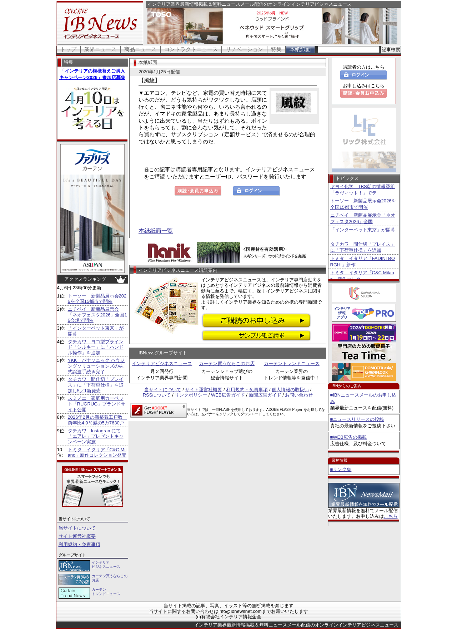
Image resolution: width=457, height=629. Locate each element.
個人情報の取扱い (290, 389)
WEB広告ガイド (228, 395)
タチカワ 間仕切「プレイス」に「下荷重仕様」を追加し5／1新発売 (96, 385)
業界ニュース (100, 49)
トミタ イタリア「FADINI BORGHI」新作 (362, 261)
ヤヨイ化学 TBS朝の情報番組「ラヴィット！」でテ (362, 190)
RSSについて (157, 395)
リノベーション (244, 49)
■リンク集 (341, 469)
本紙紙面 (300, 49)
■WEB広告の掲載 (348, 437)
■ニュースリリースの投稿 (357, 419)
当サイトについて (77, 528)
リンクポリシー (191, 395)
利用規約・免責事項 (79, 544)
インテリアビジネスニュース (162, 363)
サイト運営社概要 (77, 536)
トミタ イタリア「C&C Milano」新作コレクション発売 (97, 452)
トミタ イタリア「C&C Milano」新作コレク (362, 276)
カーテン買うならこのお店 (227, 363)
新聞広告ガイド (265, 395)
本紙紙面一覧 (156, 231)
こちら (391, 516)
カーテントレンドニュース (292, 363)
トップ (68, 49)
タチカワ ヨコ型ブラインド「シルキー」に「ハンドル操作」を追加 (96, 347)
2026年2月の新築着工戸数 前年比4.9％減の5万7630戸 (97, 420)
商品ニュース (140, 49)
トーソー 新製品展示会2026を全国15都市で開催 (97, 298)
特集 (276, 49)
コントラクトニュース (191, 49)
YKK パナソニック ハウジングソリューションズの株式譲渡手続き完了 (96, 366)
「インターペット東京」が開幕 (362, 229)
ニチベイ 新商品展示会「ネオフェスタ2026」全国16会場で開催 (97, 314)
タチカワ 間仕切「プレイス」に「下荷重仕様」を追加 (362, 247)
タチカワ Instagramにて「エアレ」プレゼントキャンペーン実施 (96, 436)
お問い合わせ (299, 395)
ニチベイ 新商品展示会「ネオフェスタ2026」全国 (362, 218)
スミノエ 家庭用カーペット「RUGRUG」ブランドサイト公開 (97, 403)
